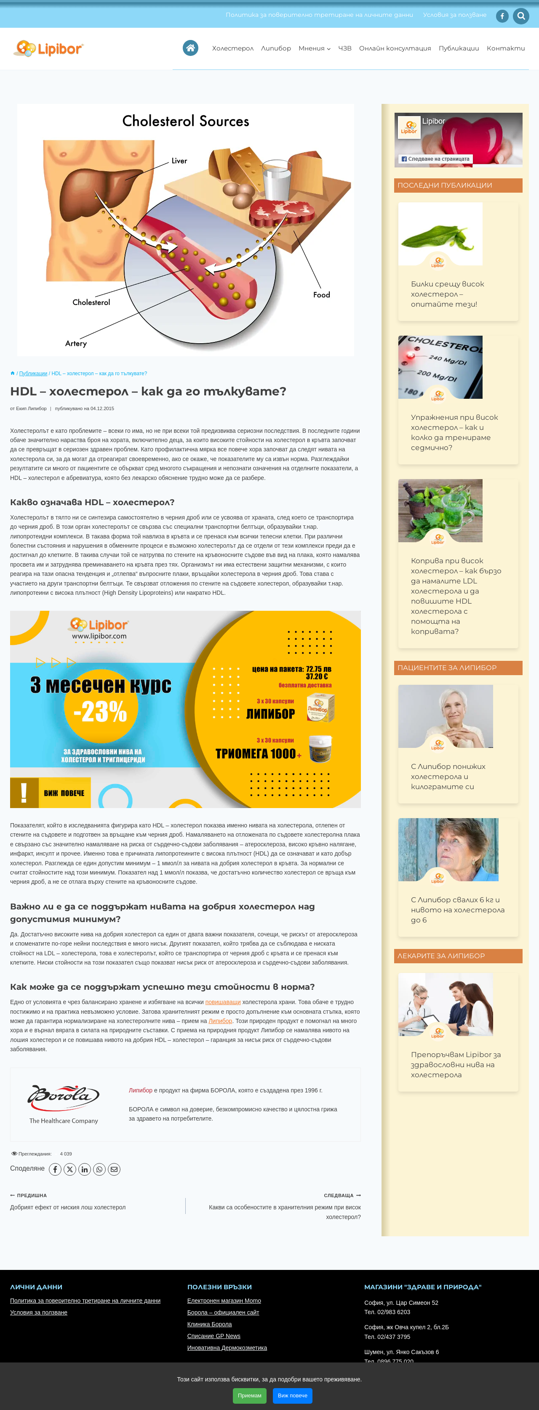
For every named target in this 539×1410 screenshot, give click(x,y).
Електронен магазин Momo (224, 1300)
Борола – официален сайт (223, 1312)
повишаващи (223, 1002)
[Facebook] (502, 16)
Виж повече (292, 1395)
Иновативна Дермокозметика (227, 1347)
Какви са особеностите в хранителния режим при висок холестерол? (276, 1205)
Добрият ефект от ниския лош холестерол (95, 1200)
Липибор (276, 48)
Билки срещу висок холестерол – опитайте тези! (447, 294)
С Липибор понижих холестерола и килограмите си (448, 776)
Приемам (249, 1395)
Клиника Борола (209, 1324)
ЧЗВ (345, 48)
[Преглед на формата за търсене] (521, 16)
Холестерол (232, 48)
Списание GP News (213, 1336)
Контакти (506, 48)
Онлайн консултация (395, 48)
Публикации (459, 48)
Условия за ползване (455, 15)
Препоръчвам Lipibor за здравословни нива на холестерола (456, 1064)
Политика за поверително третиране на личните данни (319, 15)
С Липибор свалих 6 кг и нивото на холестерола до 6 (458, 910)
